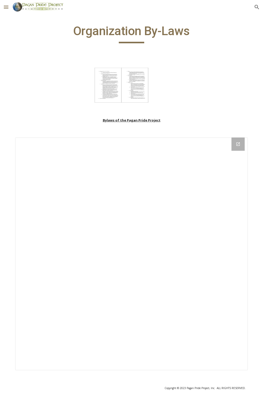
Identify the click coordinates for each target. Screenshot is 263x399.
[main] (131, 33)
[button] (6, 7)
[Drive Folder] (131, 253)
